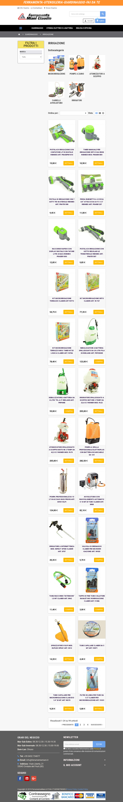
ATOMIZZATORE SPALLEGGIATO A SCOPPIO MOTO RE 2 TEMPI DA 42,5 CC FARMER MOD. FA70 (62, 449)
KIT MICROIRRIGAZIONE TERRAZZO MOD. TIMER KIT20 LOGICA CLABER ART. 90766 (62, 350)
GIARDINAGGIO (37, 28)
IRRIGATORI (77, 100)
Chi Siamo (23, 8)
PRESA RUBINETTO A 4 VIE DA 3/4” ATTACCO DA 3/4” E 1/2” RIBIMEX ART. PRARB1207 (92, 201)
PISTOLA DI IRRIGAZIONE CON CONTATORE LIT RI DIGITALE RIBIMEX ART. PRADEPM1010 (62, 152)
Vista (90, 113)
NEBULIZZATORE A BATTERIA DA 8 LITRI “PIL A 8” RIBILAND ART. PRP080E (62, 400)
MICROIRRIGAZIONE (56, 74)
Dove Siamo (50, 8)
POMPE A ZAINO (77, 74)
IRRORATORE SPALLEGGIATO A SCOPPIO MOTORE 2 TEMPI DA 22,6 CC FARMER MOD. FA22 (92, 400)
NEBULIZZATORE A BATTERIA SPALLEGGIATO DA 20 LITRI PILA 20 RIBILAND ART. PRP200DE (92, 350)
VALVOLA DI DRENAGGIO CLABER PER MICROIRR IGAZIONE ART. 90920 (92, 548)
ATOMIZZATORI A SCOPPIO (97, 75)
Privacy (97, 749)
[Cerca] (87, 14)
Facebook (20, 778)
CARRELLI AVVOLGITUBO (56, 101)
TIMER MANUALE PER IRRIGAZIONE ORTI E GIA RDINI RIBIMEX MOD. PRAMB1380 (92, 152)
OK (99, 744)
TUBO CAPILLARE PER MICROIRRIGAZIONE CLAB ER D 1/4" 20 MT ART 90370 (62, 697)
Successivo (97, 725)
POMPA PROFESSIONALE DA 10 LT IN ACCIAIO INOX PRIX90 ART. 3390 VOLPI (62, 499)
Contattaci (36, 8)
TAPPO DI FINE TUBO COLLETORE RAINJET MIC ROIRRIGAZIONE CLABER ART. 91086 (92, 598)
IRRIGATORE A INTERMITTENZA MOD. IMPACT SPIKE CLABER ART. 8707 (61, 548)
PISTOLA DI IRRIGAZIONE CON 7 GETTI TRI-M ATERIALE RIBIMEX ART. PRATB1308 (61, 201)
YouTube (26, 778)
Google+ (33, 778)
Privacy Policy (71, 789)
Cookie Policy (83, 789)
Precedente (67, 725)
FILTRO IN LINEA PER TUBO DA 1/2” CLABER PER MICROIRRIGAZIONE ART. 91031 (91, 697)
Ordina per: (53, 113)
